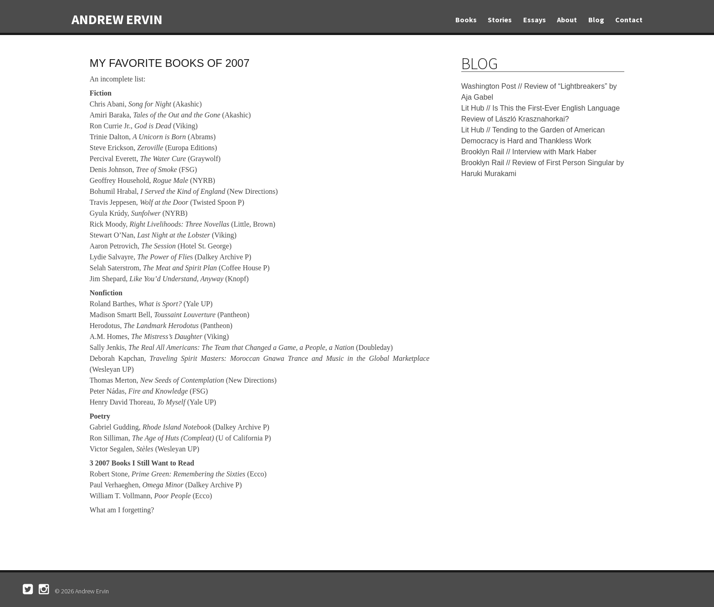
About (567, 19)
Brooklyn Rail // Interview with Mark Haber (529, 152)
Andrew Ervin (117, 19)
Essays (534, 19)
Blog (596, 19)
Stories (500, 19)
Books (466, 19)
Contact (629, 19)
